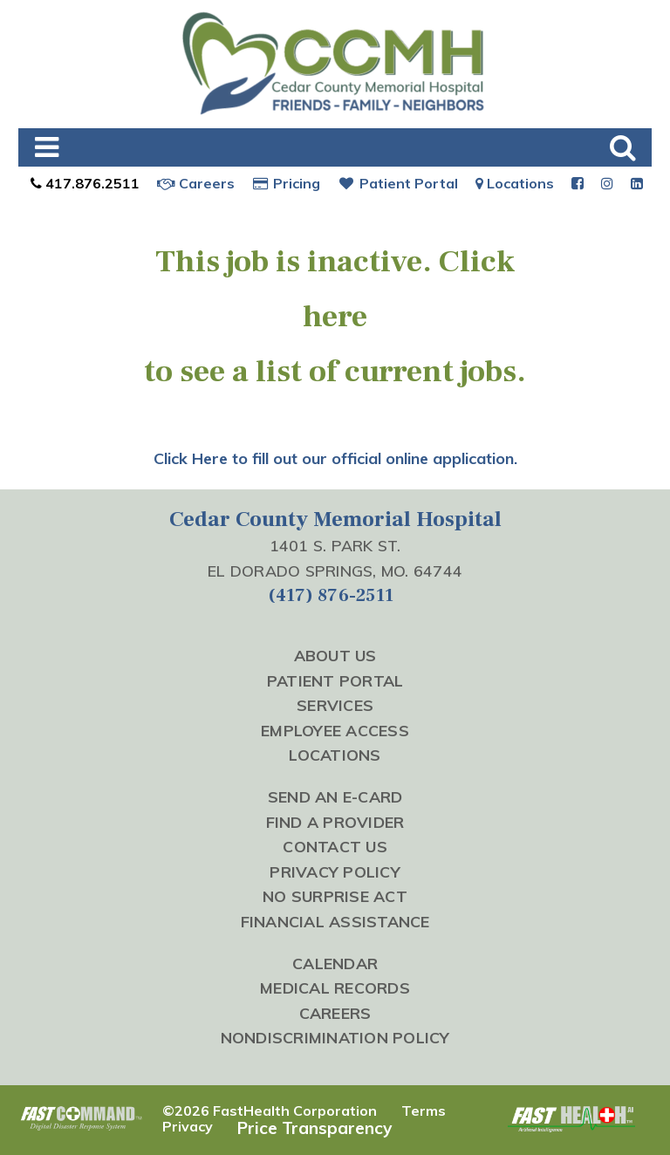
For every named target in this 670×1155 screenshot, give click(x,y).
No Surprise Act (335, 896)
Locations (514, 183)
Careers (196, 183)
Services (335, 704)
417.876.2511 (83, 183)
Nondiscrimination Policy (335, 1037)
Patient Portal (398, 183)
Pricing (286, 183)
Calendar (335, 963)
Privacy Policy (335, 871)
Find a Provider (335, 821)
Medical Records (335, 987)
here (335, 317)
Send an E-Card (335, 796)
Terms (423, 1110)
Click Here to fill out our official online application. (335, 458)
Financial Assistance (335, 921)
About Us (335, 655)
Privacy (187, 1126)
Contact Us (335, 846)
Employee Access (335, 730)
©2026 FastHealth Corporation (269, 1110)
